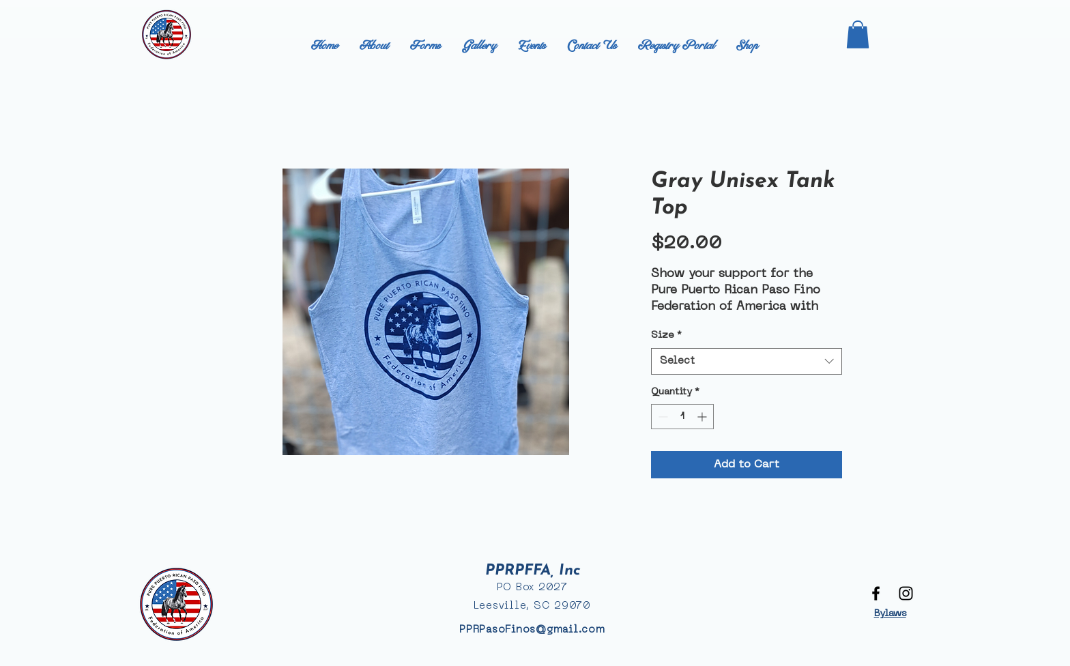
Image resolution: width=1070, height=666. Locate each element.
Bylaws (890, 613)
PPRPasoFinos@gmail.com (532, 630)
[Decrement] (661, 417)
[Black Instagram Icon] (906, 593)
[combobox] (746, 361)
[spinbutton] (682, 417)
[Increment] (703, 417)
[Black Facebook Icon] (876, 593)
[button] (857, 34)
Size (666, 335)
